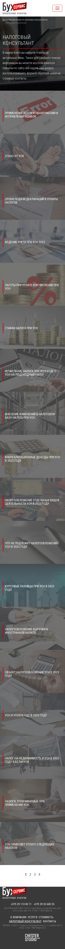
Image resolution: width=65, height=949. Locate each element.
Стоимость (46, 917)
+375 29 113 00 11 (21, 904)
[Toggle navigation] (57, 8)
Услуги (32, 917)
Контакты (49, 921)
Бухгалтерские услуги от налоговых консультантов (25, 20)
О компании (18, 917)
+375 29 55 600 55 (44, 904)
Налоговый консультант (25, 921)
